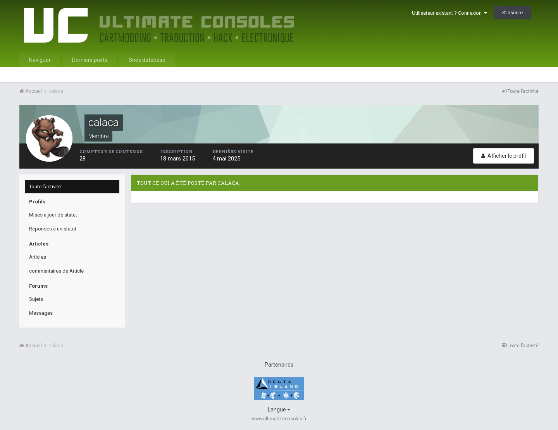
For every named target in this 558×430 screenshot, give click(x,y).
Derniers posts (89, 60)
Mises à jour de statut (53, 215)
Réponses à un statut (52, 229)
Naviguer (40, 60)
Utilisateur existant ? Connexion (449, 13)
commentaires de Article (56, 271)
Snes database (147, 60)
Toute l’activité (45, 186)
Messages (41, 313)
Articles (37, 257)
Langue (279, 409)
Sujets (36, 299)
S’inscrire (512, 12)
